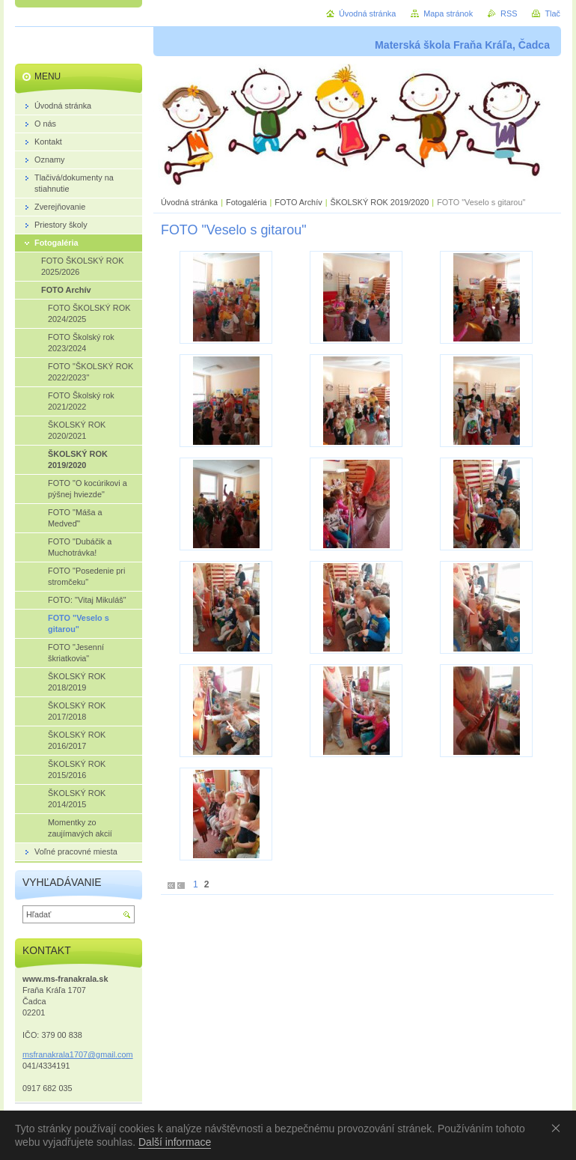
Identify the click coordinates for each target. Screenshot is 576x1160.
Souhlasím (559, 1128)
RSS (508, 13)
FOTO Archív (299, 202)
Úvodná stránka (189, 202)
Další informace (174, 1142)
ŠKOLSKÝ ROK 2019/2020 (379, 202)
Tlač (552, 13)
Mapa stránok (448, 13)
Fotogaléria (246, 202)
